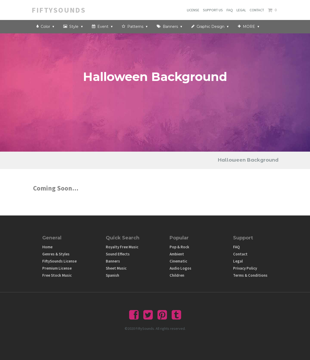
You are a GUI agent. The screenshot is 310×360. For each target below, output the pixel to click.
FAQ (230, 10)
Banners (170, 26)
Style (73, 26)
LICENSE (193, 10)
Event (102, 26)
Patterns (135, 26)
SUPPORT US (213, 10)
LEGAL (241, 10)
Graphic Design (210, 26)
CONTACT (257, 10)
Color (45, 26)
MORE (249, 26)
